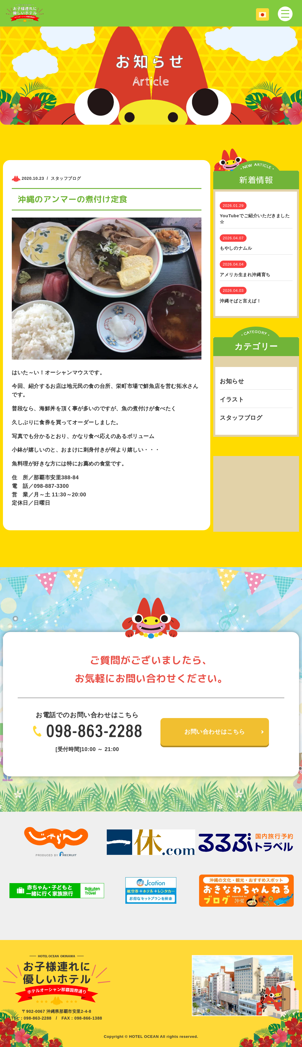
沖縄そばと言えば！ (240, 300)
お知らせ (232, 381)
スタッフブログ (241, 417)
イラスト (232, 399)
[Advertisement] (256, 493)
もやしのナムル (236, 248)
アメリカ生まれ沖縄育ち (245, 274)
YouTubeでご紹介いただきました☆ (255, 218)
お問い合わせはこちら (214, 732)
